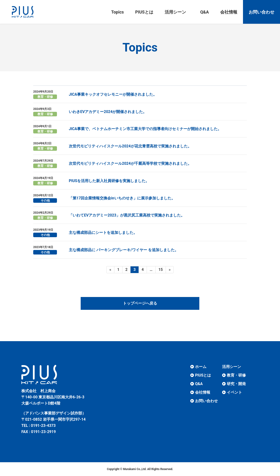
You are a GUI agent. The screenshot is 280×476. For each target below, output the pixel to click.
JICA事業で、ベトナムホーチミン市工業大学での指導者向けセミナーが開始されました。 (145, 129)
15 (160, 270)
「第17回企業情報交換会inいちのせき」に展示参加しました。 (122, 198)
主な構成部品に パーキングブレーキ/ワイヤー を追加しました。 (123, 250)
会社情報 (202, 392)
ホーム (200, 366)
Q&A (199, 384)
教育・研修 (45, 97)
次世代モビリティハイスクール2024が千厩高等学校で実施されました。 (130, 163)
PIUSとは (203, 375)
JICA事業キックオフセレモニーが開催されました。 (113, 94)
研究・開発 (236, 384)
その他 (45, 200)
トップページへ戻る (140, 303)
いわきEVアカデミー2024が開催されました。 (108, 111)
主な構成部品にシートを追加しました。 (103, 232)
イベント (234, 392)
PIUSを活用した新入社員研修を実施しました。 (109, 181)
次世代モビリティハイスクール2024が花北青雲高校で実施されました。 (130, 146)
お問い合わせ (206, 401)
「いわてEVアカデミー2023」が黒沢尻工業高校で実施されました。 (127, 215)
